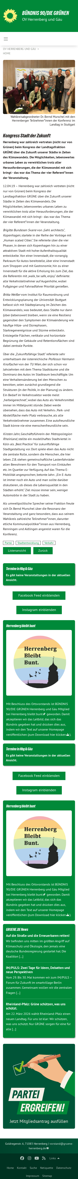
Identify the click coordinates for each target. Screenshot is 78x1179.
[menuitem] (10, 1167)
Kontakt (22, 1168)
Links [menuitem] (52, 1158)
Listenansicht (17, 550)
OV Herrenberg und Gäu (20, 49)
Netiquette (46, 1168)
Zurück (43, 550)
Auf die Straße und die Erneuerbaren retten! (37, 935)
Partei (8, 543)
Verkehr (49, 543)
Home (10, 1168)
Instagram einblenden (39, 609)
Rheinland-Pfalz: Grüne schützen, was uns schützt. (35, 1006)
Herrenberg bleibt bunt (26, 714)
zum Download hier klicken (47, 735)
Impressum (32, 1176)
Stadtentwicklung (28, 543)
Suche (33, 1168)
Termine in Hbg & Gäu (19, 568)
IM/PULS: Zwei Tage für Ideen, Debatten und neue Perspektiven (38, 970)
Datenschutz (63, 1168)
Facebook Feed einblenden (39, 595)
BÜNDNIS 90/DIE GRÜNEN (45, 13)
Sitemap (47, 1176)
